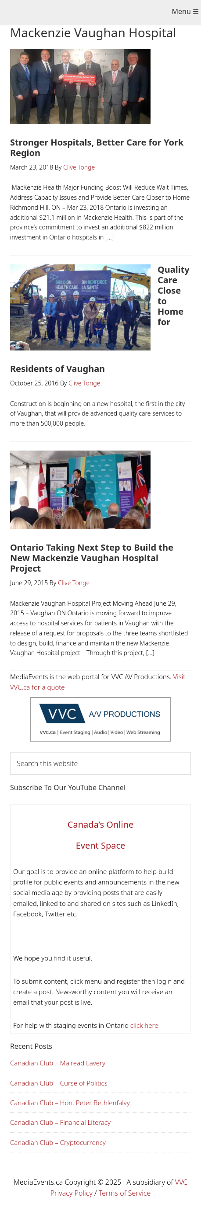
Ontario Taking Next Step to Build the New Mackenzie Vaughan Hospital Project (91, 557)
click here (143, 1025)
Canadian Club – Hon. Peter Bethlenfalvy (70, 1102)
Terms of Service (125, 1193)
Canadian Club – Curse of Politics (59, 1083)
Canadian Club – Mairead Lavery (57, 1062)
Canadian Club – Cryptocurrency (58, 1142)
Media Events (94, 13)
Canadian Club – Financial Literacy (60, 1122)
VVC (181, 1182)
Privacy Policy (71, 1193)
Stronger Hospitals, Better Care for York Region (96, 147)
